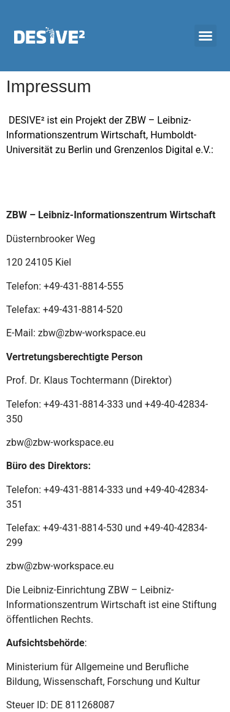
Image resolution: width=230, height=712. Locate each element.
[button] (205, 36)
